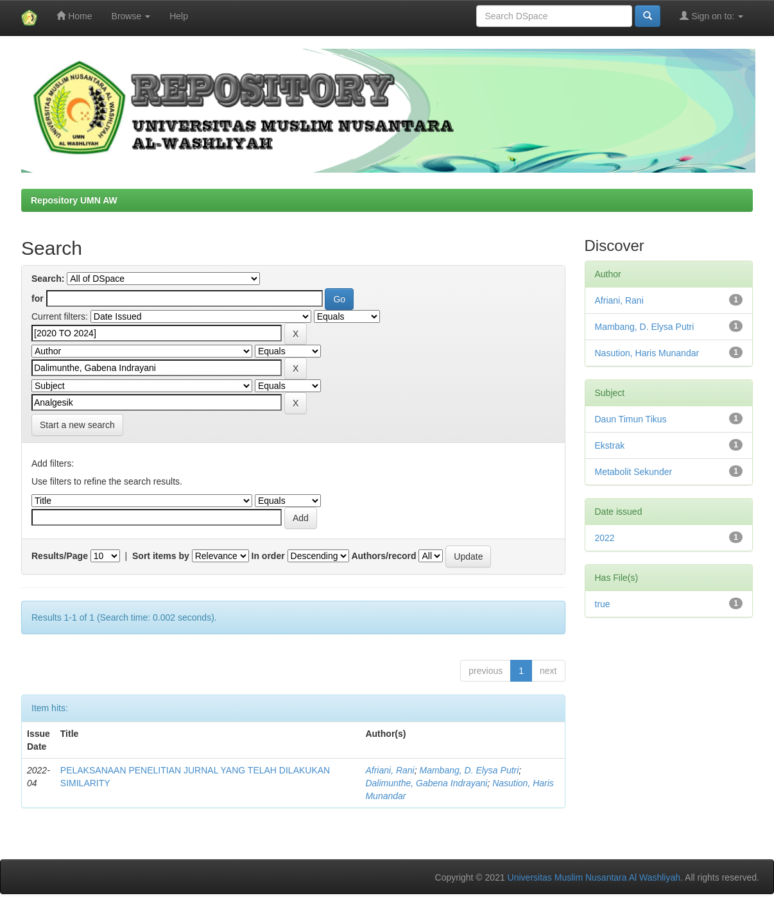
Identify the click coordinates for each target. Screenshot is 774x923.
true (602, 604)
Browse (131, 16)
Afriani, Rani (389, 770)
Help (178, 16)
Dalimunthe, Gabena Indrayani (426, 783)
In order (268, 556)
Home (74, 15)
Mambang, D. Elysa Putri (469, 770)
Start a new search (77, 425)
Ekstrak (610, 445)
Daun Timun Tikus (631, 419)
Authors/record (383, 556)
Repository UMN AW (74, 200)
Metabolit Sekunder (634, 472)
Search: (47, 278)
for (37, 298)
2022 (605, 538)
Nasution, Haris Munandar (647, 353)
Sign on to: (711, 15)
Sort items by (160, 556)
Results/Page (59, 556)
